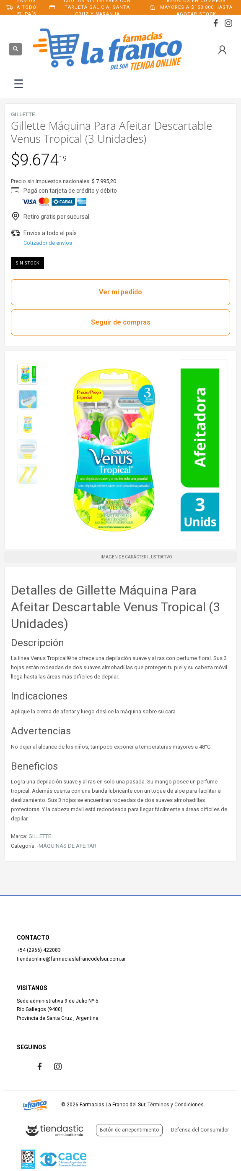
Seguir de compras (120, 322)
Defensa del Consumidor (200, 1130)
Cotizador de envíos (47, 243)
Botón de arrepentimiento (129, 1130)
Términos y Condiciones (176, 1105)
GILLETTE (40, 836)
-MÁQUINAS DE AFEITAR (66, 846)
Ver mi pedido (120, 292)
